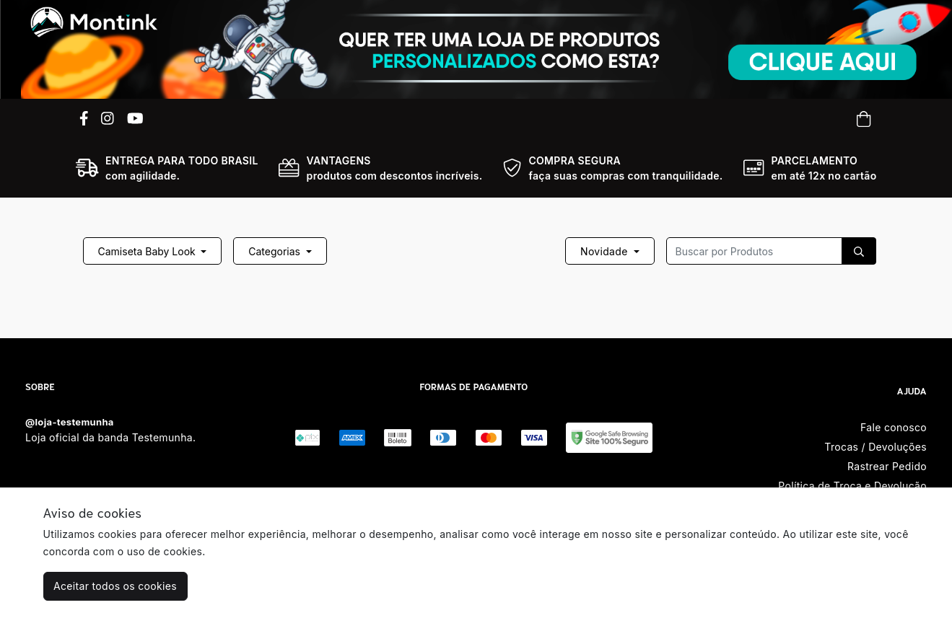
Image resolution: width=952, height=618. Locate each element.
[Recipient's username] (754, 251)
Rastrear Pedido (887, 466)
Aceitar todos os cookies (115, 586)
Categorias (275, 251)
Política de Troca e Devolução (852, 486)
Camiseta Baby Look (148, 251)
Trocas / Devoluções (875, 447)
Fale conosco (893, 427)
